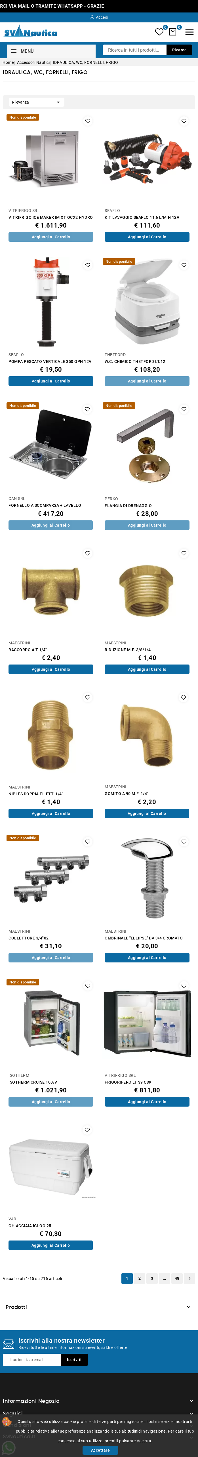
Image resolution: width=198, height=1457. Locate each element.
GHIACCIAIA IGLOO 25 (30, 1226)
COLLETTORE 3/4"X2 (29, 938)
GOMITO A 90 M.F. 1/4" (126, 794)
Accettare (100, 1450)
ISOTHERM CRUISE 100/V (33, 1082)
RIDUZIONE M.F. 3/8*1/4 (128, 650)
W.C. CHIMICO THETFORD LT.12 (135, 361)
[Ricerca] (147, 50)
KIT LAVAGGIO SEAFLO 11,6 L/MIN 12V (142, 217)
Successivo (189, 1278)
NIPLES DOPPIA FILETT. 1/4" (36, 794)
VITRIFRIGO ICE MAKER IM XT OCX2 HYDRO (51, 217)
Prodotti (16, 1307)
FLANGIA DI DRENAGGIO (128, 506)
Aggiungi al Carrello (51, 237)
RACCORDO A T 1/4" (28, 650)
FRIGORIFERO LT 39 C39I (129, 1082)
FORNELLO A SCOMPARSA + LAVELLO (45, 505)
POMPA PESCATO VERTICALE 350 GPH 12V (50, 361)
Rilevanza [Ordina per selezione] (37, 102)
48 (177, 1278)
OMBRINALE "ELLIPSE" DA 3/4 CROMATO (144, 938)
